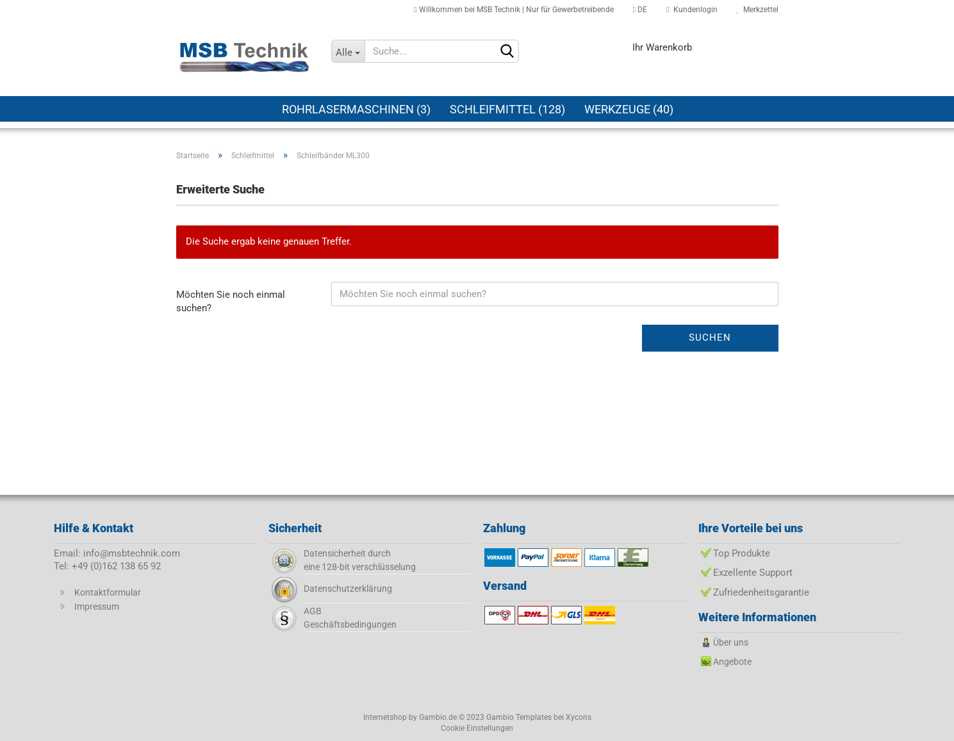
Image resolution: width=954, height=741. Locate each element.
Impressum (96, 606)
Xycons (578, 717)
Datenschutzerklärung (348, 588)
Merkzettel (757, 9)
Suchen (710, 337)
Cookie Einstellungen (477, 728)
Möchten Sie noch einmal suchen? (230, 301)
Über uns (730, 642)
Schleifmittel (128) (507, 109)
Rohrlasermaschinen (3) (356, 109)
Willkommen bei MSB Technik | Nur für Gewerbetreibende (513, 9)
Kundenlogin (691, 9)
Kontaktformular (107, 592)
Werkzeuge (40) (628, 109)
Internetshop (385, 717)
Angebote (732, 661)
